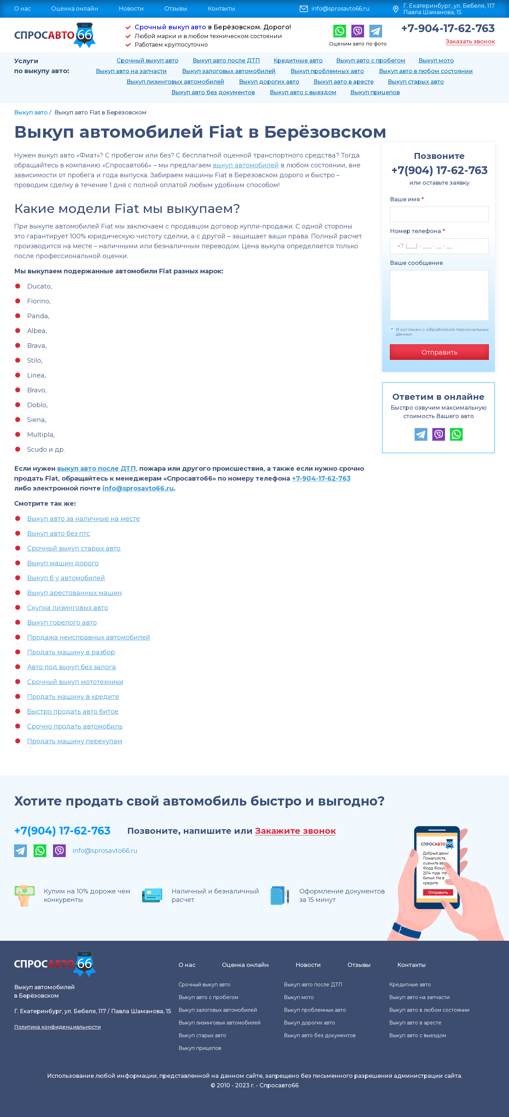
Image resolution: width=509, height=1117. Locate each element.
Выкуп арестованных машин (74, 593)
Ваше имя (407, 199)
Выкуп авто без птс (58, 533)
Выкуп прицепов (375, 92)
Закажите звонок (295, 831)
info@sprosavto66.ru (341, 9)
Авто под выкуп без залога (71, 667)
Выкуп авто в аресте (344, 81)
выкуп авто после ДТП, (97, 469)
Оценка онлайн (74, 8)
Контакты (221, 8)
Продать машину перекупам (74, 741)
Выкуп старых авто (416, 81)
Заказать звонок (470, 41)
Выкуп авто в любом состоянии (426, 71)
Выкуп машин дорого (63, 563)
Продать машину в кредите (73, 697)
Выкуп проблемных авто (327, 71)
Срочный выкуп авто (170, 27)
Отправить (439, 352)
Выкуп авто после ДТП (226, 60)
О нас (22, 8)
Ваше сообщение (416, 263)
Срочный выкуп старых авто (74, 548)
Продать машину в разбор (71, 652)
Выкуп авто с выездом (303, 92)
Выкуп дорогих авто (269, 81)
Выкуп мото (436, 60)
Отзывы (175, 8)
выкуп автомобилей (246, 165)
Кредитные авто (298, 60)
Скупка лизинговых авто (67, 608)
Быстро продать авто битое (72, 711)
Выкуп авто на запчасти (131, 71)
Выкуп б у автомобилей (66, 578)
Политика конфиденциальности (57, 1027)
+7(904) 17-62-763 (62, 830)
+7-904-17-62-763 (448, 28)
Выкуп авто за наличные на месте (83, 519)
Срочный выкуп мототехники (75, 682)
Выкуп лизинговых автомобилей (175, 81)
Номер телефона (417, 231)
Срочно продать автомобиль (75, 726)
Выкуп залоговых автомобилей (229, 71)
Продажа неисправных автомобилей (88, 637)
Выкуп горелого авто (62, 622)
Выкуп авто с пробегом (370, 60)
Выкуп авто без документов (213, 92)
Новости (131, 8)
